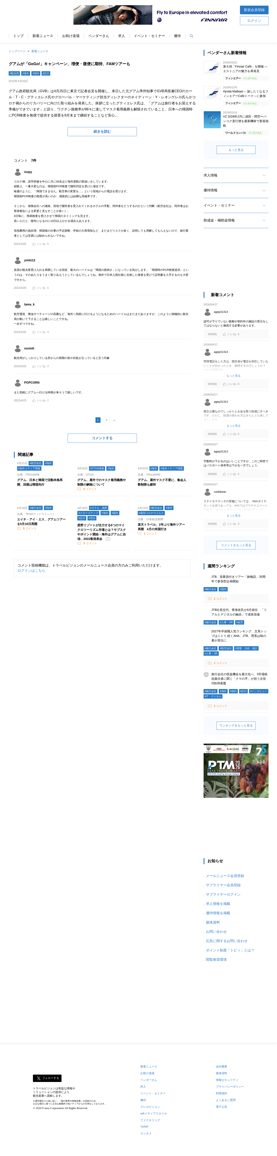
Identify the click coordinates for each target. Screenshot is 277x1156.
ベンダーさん (98, 36)
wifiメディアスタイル (153, 1113)
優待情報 (210, 190)
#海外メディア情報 (29, 468)
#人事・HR (226, 622)
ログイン (254, 21)
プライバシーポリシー (230, 1086)
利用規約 (221, 1093)
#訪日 (46, 73)
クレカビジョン (150, 1106)
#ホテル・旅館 (98, 507)
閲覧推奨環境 (216, 959)
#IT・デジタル (213, 696)
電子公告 (221, 1106)
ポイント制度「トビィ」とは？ (230, 950)
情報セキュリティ (227, 1080)
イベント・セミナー (149, 36)
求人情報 (210, 175)
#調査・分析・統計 (246, 648)
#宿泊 (92, 518)
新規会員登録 (254, 10)
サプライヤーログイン (223, 894)
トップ (18, 36)
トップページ (17, 51)
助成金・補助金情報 (219, 220)
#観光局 (14, 73)
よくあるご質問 (226, 1100)
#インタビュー (258, 691)
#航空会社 (36, 463)
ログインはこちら (31, 570)
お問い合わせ (216, 931)
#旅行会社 (36, 507)
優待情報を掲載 (218, 913)
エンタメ (146, 1133)
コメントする (102, 438)
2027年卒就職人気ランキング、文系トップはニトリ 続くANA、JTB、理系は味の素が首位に (239, 636)
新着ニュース (42, 36)
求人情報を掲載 (218, 904)
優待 (177, 36)
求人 (121, 36)
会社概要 (221, 1066)
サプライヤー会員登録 (223, 885)
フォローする (50, 1078)
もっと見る (236, 150)
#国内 (35, 73)
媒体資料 (213, 922)
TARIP (144, 1126)
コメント (90, 489)
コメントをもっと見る (236, 545)
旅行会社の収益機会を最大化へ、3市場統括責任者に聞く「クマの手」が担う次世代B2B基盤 (239, 678)
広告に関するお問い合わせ (227, 941)
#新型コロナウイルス (151, 513)
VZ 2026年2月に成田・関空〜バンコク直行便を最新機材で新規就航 (246, 121)
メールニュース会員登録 (225, 876)
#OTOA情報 (97, 468)
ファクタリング (150, 1120)
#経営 (239, 622)
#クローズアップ (88, 513)
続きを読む (102, 131)
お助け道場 (70, 36)
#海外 (25, 73)
